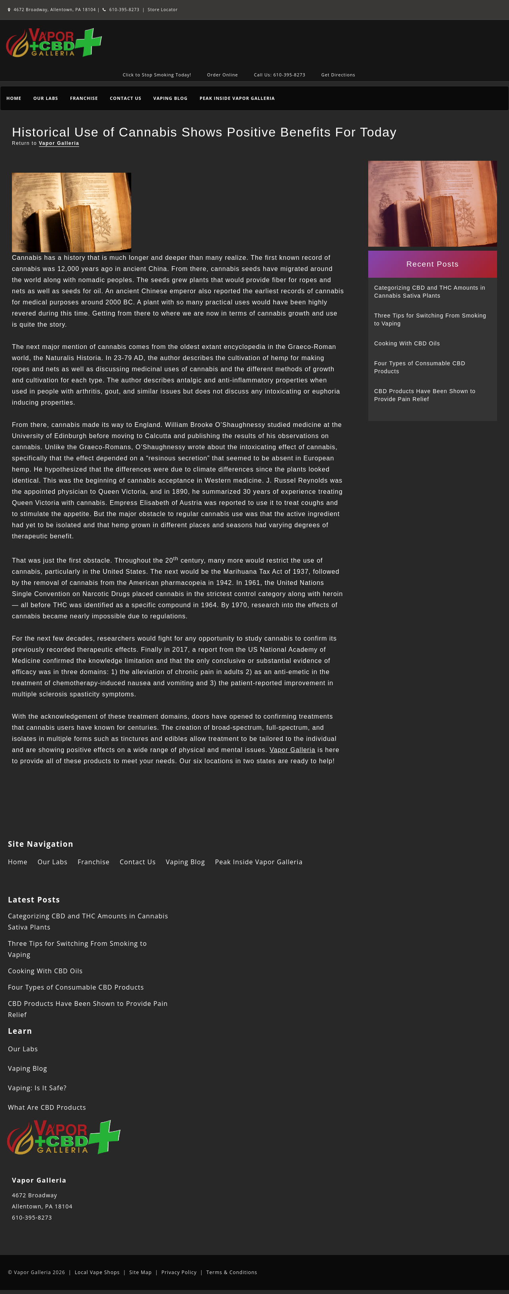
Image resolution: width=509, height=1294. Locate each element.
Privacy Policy (179, 1272)
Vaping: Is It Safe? (37, 1088)
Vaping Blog (170, 98)
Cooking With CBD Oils (407, 343)
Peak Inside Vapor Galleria (237, 98)
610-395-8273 (121, 9)
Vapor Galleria (59, 143)
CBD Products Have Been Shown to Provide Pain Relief (425, 395)
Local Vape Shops (97, 1272)
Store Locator (163, 9)
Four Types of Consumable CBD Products (419, 367)
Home (13, 98)
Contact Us (125, 98)
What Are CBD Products (47, 1107)
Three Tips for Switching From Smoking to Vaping (430, 319)
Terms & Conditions (231, 1272)
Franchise (84, 98)
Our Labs (45, 98)
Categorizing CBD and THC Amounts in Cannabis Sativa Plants (430, 292)
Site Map (140, 1272)
